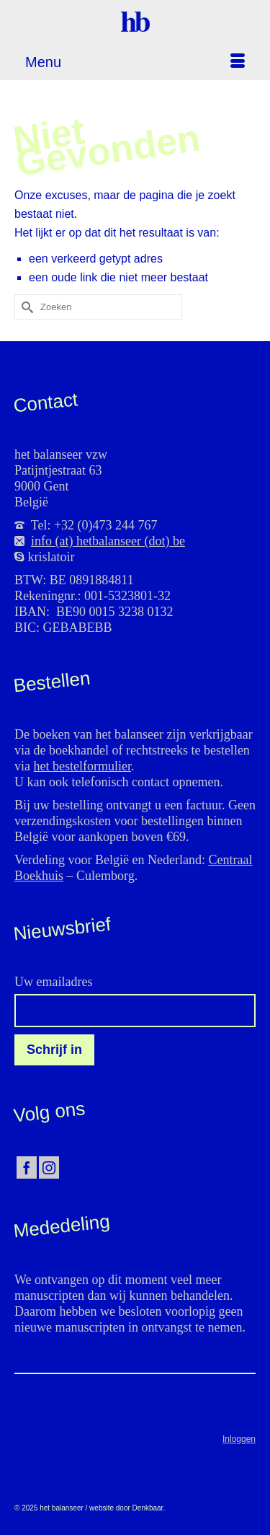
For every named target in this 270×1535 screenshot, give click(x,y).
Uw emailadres (53, 982)
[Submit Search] (25, 307)
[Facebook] (27, 1167)
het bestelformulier (82, 766)
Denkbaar (147, 1508)
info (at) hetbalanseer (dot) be (108, 541)
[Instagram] (49, 1167)
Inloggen (239, 1439)
